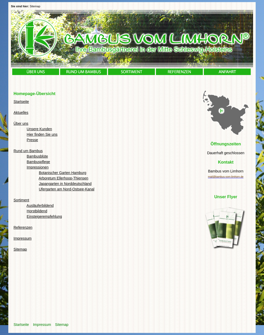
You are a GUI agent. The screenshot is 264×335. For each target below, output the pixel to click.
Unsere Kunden (39, 129)
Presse (32, 140)
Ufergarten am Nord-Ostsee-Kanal (66, 189)
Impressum (23, 238)
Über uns (21, 123)
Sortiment (21, 200)
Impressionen (38, 167)
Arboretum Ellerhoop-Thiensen (63, 178)
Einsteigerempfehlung (44, 216)
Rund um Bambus (28, 151)
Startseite (21, 102)
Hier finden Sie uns (42, 134)
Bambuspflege (38, 162)
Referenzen (23, 227)
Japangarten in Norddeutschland (65, 184)
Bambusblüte (37, 156)
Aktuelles (21, 112)
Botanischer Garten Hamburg (62, 173)
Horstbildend (37, 211)
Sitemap (20, 249)
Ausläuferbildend (40, 205)
